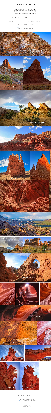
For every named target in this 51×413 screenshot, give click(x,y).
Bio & (19, 395)
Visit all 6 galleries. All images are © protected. (26, 398)
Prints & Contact (32, 395)
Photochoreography (24, 395)
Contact (19, 400)
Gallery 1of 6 (23, 393)
